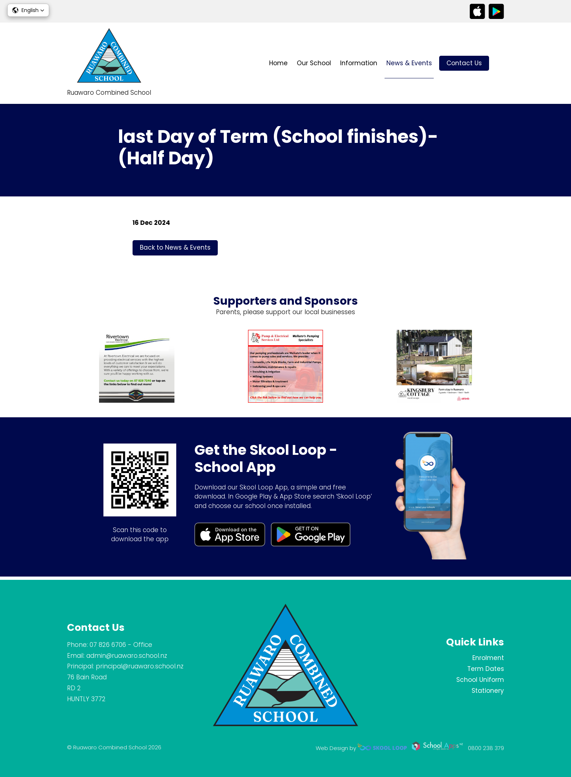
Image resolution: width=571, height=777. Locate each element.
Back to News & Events (175, 250)
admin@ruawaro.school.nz (126, 655)
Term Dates (485, 668)
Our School (314, 63)
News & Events (409, 63)
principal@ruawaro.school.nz (140, 666)
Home (278, 63)
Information (358, 63)
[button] (28, 10)
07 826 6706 (108, 644)
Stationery (488, 690)
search (500, 63)
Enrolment (488, 657)
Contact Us (464, 63)
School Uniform (480, 679)
